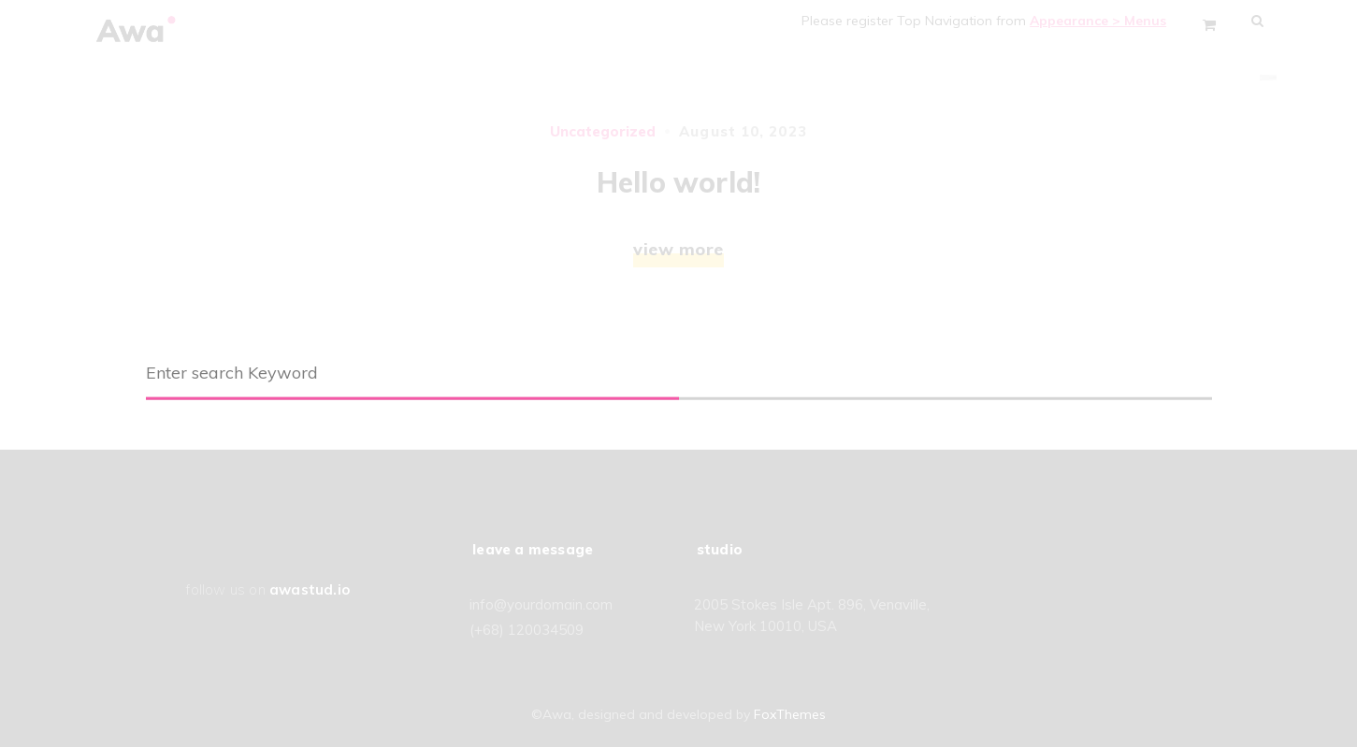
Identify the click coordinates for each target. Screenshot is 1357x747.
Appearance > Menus (1106, 20)
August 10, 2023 (743, 131)
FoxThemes (790, 714)
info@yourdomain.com (541, 604)
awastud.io (309, 589)
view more (678, 249)
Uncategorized (603, 131)
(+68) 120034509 (526, 630)
